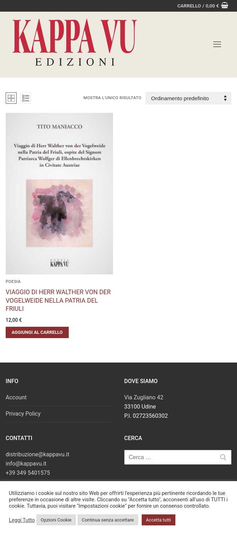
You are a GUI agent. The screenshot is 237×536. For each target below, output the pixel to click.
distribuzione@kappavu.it (37, 454)
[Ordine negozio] (188, 98)
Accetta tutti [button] (158, 520)
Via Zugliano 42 (143, 397)
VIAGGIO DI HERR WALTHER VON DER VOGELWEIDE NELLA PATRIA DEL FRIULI (58, 301)
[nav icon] (217, 44)
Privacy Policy (23, 413)
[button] (37, 332)
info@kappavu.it (26, 463)
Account (16, 397)
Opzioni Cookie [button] (56, 520)
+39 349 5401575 (28, 472)
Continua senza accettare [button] (108, 520)
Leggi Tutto (22, 520)
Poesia (13, 281)
